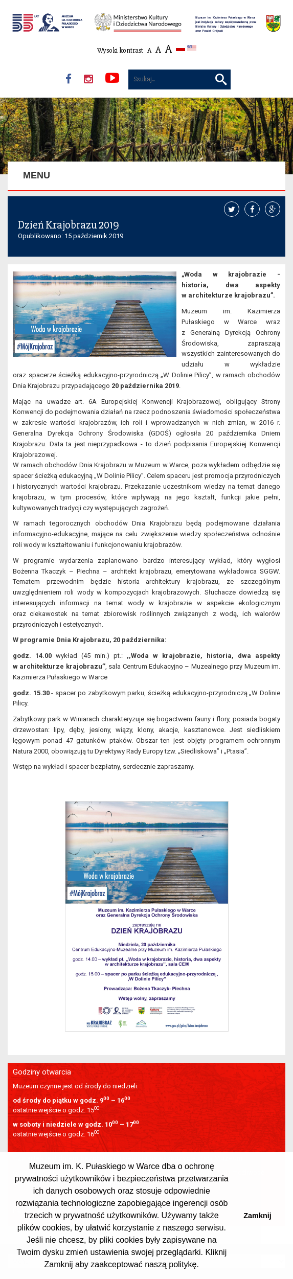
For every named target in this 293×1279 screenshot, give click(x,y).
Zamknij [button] (257, 1216)
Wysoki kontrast (120, 50)
